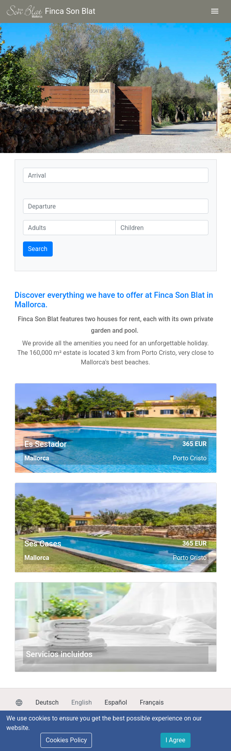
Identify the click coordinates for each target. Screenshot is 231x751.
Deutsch (47, 702)
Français (152, 702)
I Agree (175, 740)
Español (116, 702)
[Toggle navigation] (215, 11)
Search (38, 249)
